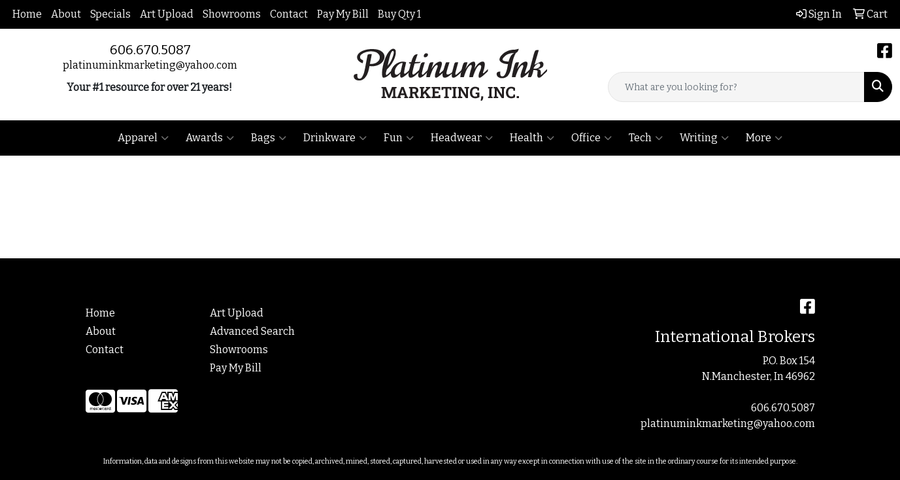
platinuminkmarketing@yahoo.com (150, 65)
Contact (289, 14)
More (764, 138)
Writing (704, 138)
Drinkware (335, 138)
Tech (646, 138)
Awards (210, 138)
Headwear (462, 138)
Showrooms (232, 14)
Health (532, 138)
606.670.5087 (150, 50)
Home (27, 14)
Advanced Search (252, 331)
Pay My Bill (343, 14)
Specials (110, 14)
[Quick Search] (736, 87)
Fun (399, 138)
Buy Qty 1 (399, 14)
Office (591, 138)
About (66, 14)
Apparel (143, 138)
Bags (268, 138)
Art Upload (166, 14)
